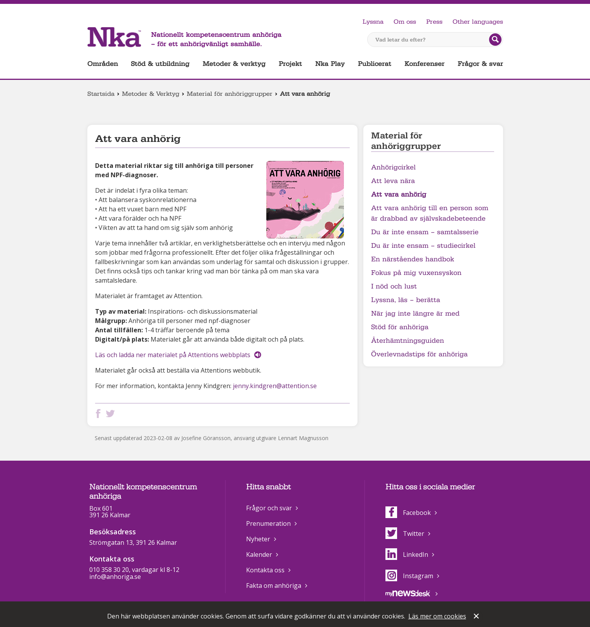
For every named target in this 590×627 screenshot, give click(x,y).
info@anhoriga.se (115, 576)
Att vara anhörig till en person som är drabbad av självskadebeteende (429, 213)
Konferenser (424, 63)
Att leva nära (393, 181)
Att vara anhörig (398, 194)
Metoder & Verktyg (150, 93)
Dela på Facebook (100, 413)
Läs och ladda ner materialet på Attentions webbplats (172, 355)
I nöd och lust (394, 286)
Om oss (405, 21)
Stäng (477, 617)
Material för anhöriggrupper (229, 93)
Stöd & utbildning (160, 63)
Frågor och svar (269, 508)
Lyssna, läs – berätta (405, 300)
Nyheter (258, 539)
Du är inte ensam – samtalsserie (425, 232)
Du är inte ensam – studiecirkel (423, 246)
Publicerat (374, 63)
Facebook (408, 512)
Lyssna (373, 21)
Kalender (259, 554)
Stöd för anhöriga (400, 327)
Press (434, 21)
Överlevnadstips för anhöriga (419, 354)
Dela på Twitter (112, 413)
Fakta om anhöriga (273, 585)
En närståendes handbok (412, 259)
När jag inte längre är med (415, 313)
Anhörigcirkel (393, 167)
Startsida (101, 93)
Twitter (404, 533)
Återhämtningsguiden (407, 341)
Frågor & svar (480, 63)
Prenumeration (268, 523)
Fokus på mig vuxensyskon (416, 273)
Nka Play (330, 63)
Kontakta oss (265, 570)
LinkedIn (406, 554)
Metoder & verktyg (234, 63)
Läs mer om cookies (437, 616)
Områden (102, 63)
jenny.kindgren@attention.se (275, 386)
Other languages (478, 21)
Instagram (409, 576)
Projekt (290, 63)
